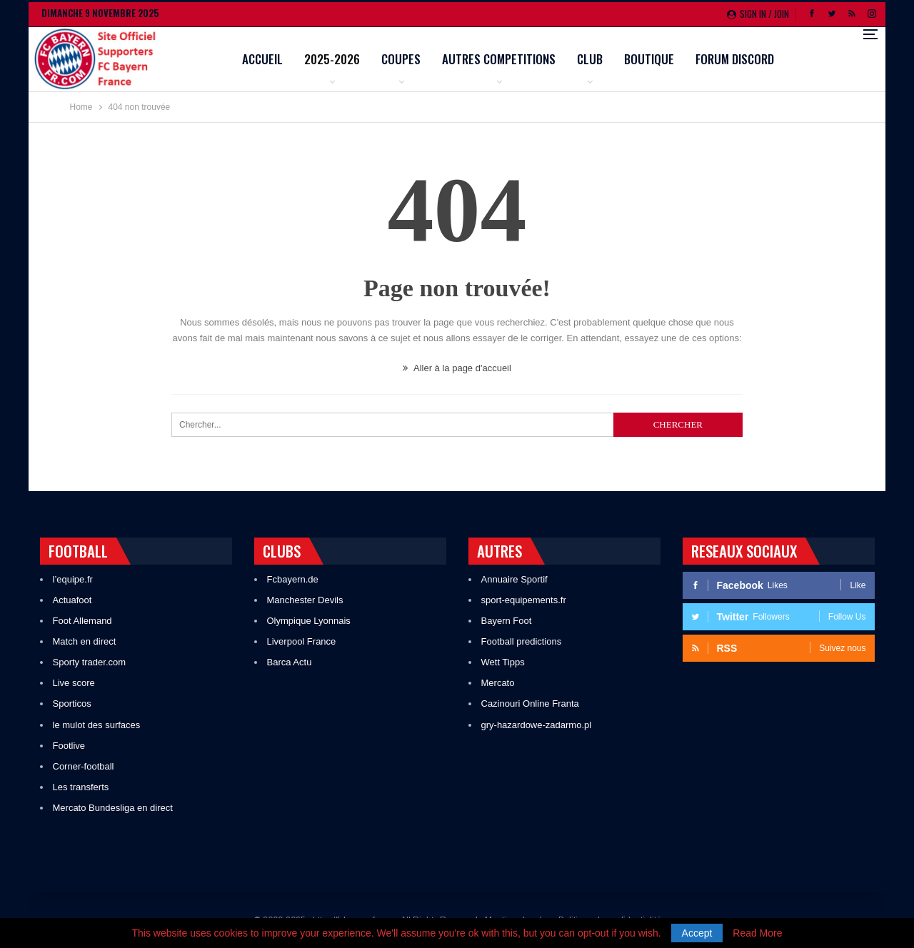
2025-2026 (423, 59)
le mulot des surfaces (97, 725)
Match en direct (84, 641)
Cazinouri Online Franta (530, 703)
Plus (799, 60)
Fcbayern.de (292, 579)
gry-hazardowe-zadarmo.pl (536, 725)
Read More (757, 933)
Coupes (492, 59)
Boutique (740, 59)
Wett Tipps (503, 662)
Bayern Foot (506, 620)
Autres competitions (590, 59)
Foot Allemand (82, 620)
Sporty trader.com (89, 662)
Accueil (353, 59)
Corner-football (83, 766)
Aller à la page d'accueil (457, 368)
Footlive (69, 745)
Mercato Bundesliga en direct (113, 807)
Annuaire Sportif (514, 579)
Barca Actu (289, 662)
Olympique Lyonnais (309, 620)
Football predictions (521, 641)
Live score (74, 682)
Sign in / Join (758, 13)
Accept (697, 933)
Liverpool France (301, 641)
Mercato (498, 682)
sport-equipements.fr (523, 600)
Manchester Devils (305, 600)
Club (681, 59)
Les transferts (81, 787)
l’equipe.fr (73, 579)
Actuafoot (72, 600)
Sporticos (72, 703)
